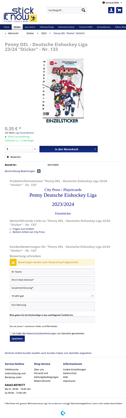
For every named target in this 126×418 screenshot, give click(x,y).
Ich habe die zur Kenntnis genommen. (48, 333)
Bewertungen (31, 171)
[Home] (7, 27)
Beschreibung (12, 171)
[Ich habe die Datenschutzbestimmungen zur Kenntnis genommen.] (11, 333)
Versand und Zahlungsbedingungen (46, 375)
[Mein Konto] (111, 10)
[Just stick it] (30, 27)
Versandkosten (55, 403)
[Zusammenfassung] (52, 288)
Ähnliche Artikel (13, 353)
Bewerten (14, 156)
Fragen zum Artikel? (22, 228)
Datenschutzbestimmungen (42, 333)
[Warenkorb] (119, 10)
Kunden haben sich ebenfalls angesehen (69, 353)
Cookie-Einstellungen (74, 369)
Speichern (17, 338)
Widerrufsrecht (42, 380)
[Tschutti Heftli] (86, 27)
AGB (65, 377)
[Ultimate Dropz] (47, 27)
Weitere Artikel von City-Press (27, 231)
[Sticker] (17, 27)
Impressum (69, 380)
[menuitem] (67, 11)
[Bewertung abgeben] (52, 296)
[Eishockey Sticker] (66, 27)
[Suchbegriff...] (67, 10)
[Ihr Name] (52, 271)
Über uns (39, 369)
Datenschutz (70, 373)
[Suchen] (83, 10)
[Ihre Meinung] (52, 306)
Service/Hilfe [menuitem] (111, 2)
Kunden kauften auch (34, 353)
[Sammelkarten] (104, 27)
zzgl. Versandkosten (25, 132)
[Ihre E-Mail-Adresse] (52, 279)
